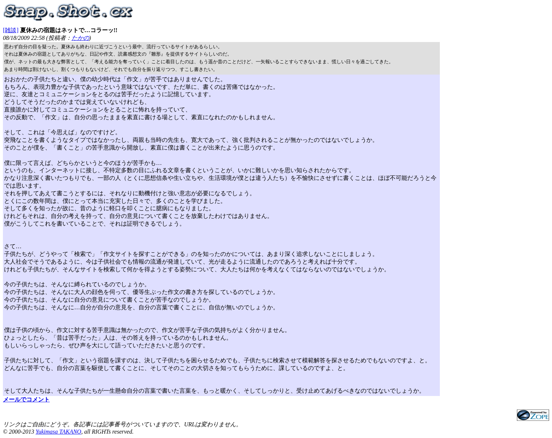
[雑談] (11, 30)
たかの (80, 38)
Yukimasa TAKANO (58, 431)
